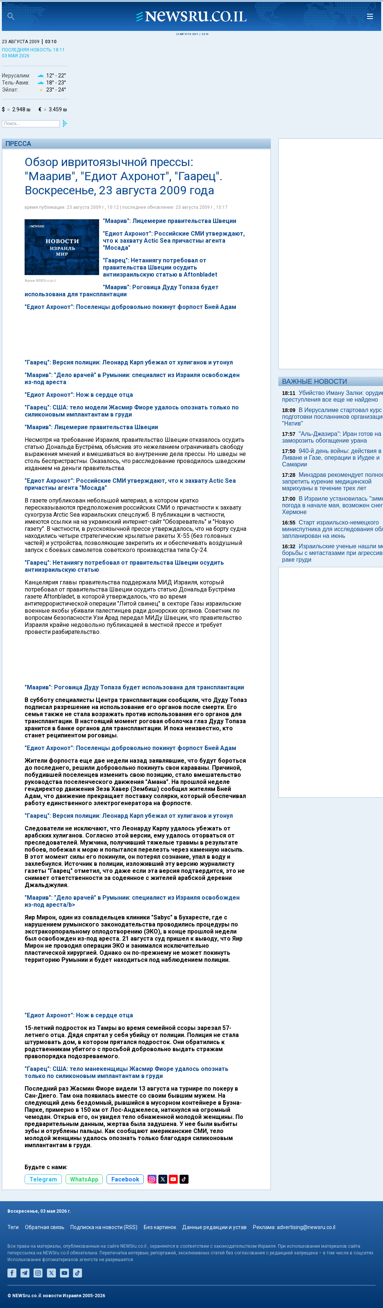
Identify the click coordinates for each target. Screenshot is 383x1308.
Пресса (18, 143)
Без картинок (160, 1227)
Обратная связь (44, 1227)
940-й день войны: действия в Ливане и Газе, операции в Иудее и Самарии (332, 458)
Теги (13, 1227)
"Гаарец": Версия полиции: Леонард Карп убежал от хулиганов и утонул (129, 815)
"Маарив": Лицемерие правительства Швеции (91, 427)
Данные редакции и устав (214, 1227)
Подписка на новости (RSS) (103, 1227)
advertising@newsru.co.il (306, 1227)
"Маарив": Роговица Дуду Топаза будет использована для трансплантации (134, 687)
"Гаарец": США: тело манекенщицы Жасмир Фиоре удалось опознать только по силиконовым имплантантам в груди (126, 1072)
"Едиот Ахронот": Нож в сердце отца (79, 1015)
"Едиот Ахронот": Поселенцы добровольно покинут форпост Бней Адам (130, 748)
